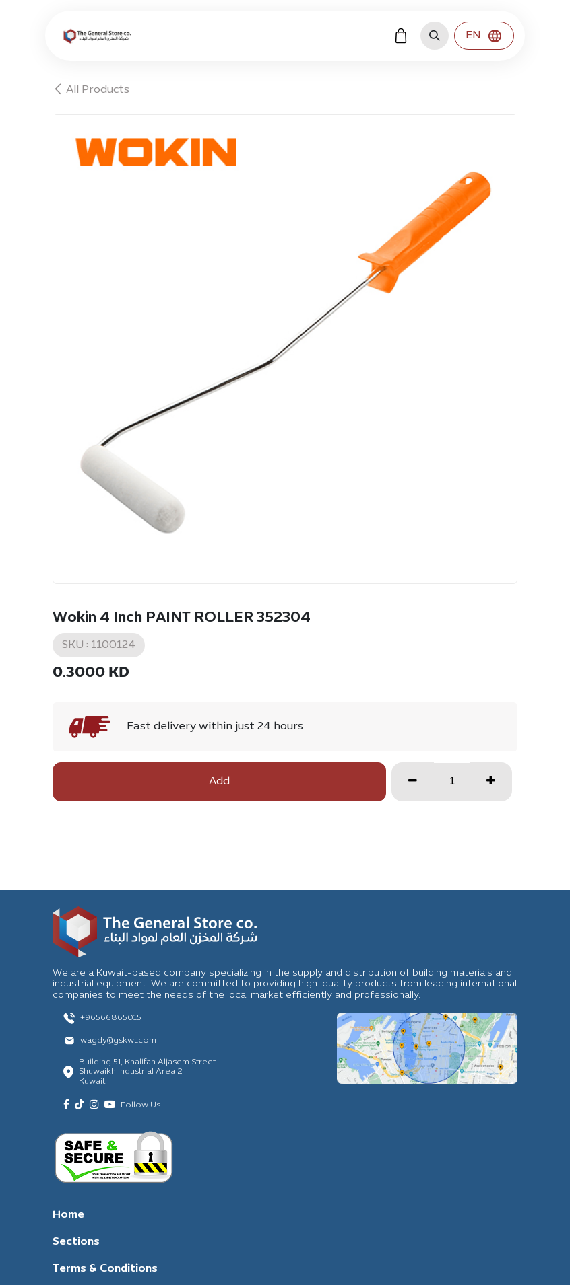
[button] (434, 36)
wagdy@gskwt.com (118, 1040)
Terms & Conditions (105, 1269)
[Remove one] (412, 781)
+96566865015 (110, 1018)
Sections (76, 1242)
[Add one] (491, 781)
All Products (91, 90)
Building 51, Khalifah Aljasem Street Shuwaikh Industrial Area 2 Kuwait (147, 1072)
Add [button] (219, 781)
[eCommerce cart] (401, 35)
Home (68, 1215)
